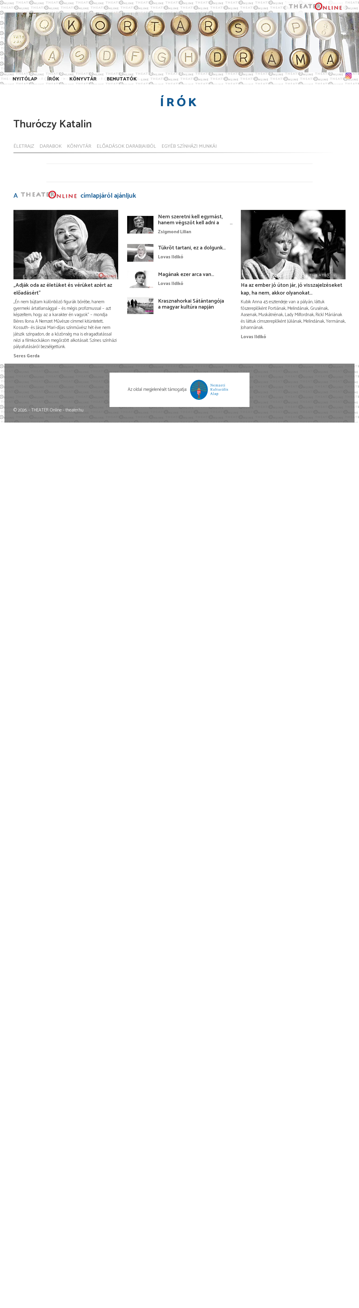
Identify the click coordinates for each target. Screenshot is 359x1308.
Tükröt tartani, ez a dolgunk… (192, 247)
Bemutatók (122, 79)
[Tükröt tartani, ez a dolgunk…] (140, 252)
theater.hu (74, 410)
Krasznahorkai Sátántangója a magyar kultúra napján (191, 304)
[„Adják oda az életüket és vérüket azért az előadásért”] (65, 244)
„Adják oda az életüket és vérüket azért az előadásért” (62, 289)
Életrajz (23, 146)
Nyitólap (25, 79)
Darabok (50, 146)
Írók (53, 79)
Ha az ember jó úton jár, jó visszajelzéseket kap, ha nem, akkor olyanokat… (291, 289)
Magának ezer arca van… (186, 274)
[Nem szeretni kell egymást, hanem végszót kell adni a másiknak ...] (140, 224)
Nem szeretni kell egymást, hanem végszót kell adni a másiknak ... (190, 222)
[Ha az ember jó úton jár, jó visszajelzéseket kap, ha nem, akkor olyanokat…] (293, 244)
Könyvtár (83, 79)
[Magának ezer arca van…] (140, 279)
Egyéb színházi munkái (189, 146)
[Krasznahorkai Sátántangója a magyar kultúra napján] (140, 305)
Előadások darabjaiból (126, 146)
